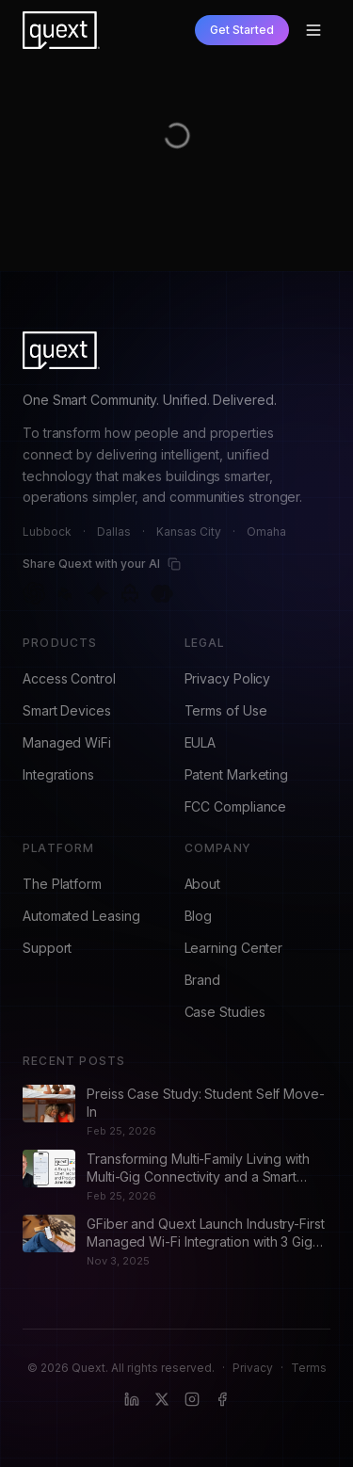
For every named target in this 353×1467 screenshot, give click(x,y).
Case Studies (225, 1012)
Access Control (69, 678)
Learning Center (234, 948)
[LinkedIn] (131, 1399)
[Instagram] (192, 1399)
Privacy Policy (228, 678)
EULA (201, 742)
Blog (199, 916)
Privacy (253, 1368)
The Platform (62, 884)
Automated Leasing (81, 916)
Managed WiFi (67, 742)
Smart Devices (67, 710)
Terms (309, 1368)
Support (47, 948)
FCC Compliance (236, 806)
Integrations (58, 774)
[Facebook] (222, 1399)
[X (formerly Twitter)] (161, 1399)
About (203, 884)
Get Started (242, 30)
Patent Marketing (237, 774)
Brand (203, 980)
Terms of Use (226, 710)
